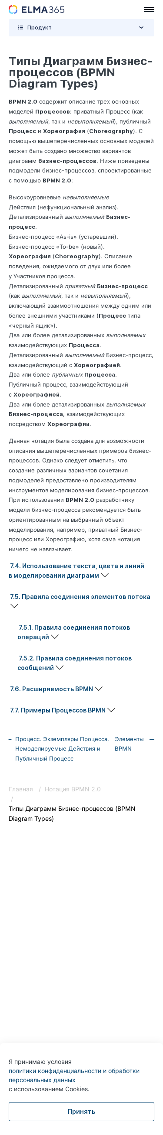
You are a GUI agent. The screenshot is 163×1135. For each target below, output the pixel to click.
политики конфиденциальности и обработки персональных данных (74, 1075)
